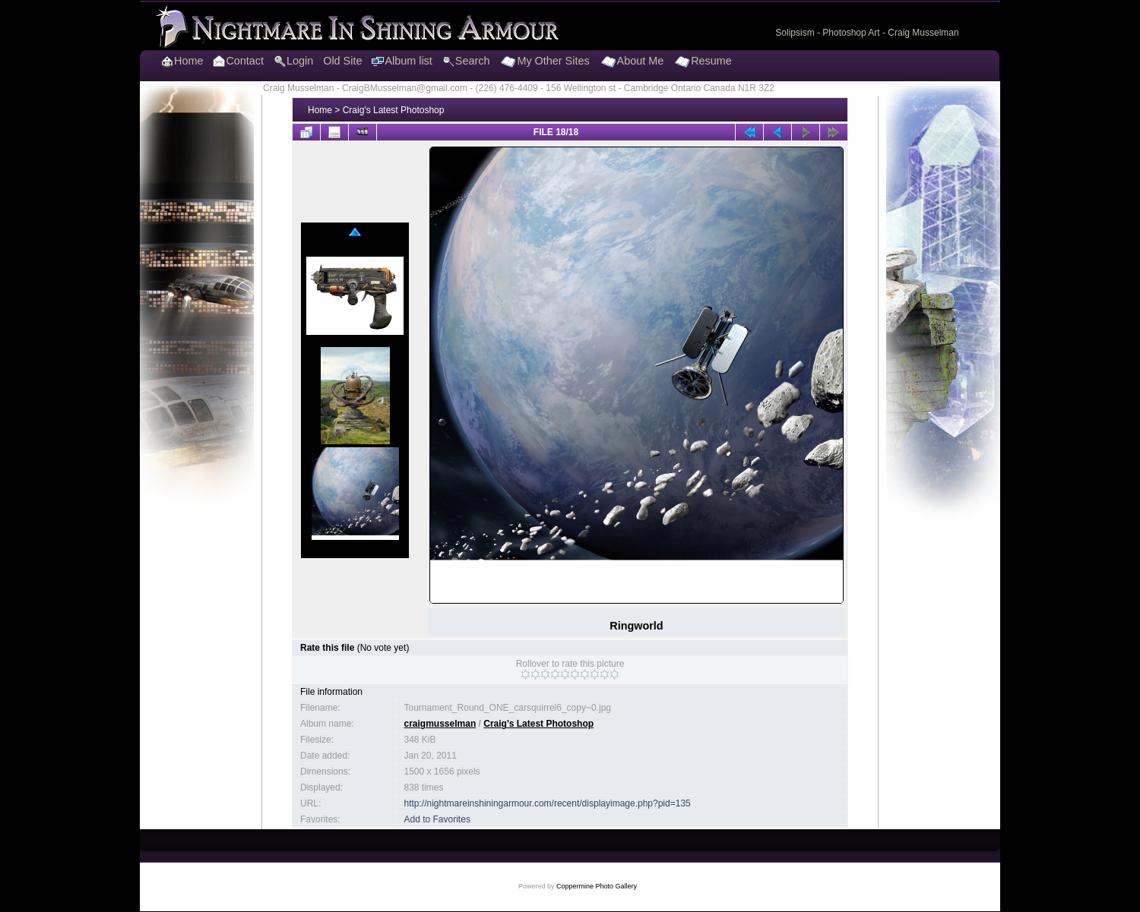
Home (320, 110)
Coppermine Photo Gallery (596, 886)
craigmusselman (440, 723)
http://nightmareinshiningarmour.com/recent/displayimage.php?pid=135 (547, 803)
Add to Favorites (437, 819)
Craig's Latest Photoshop (394, 110)
